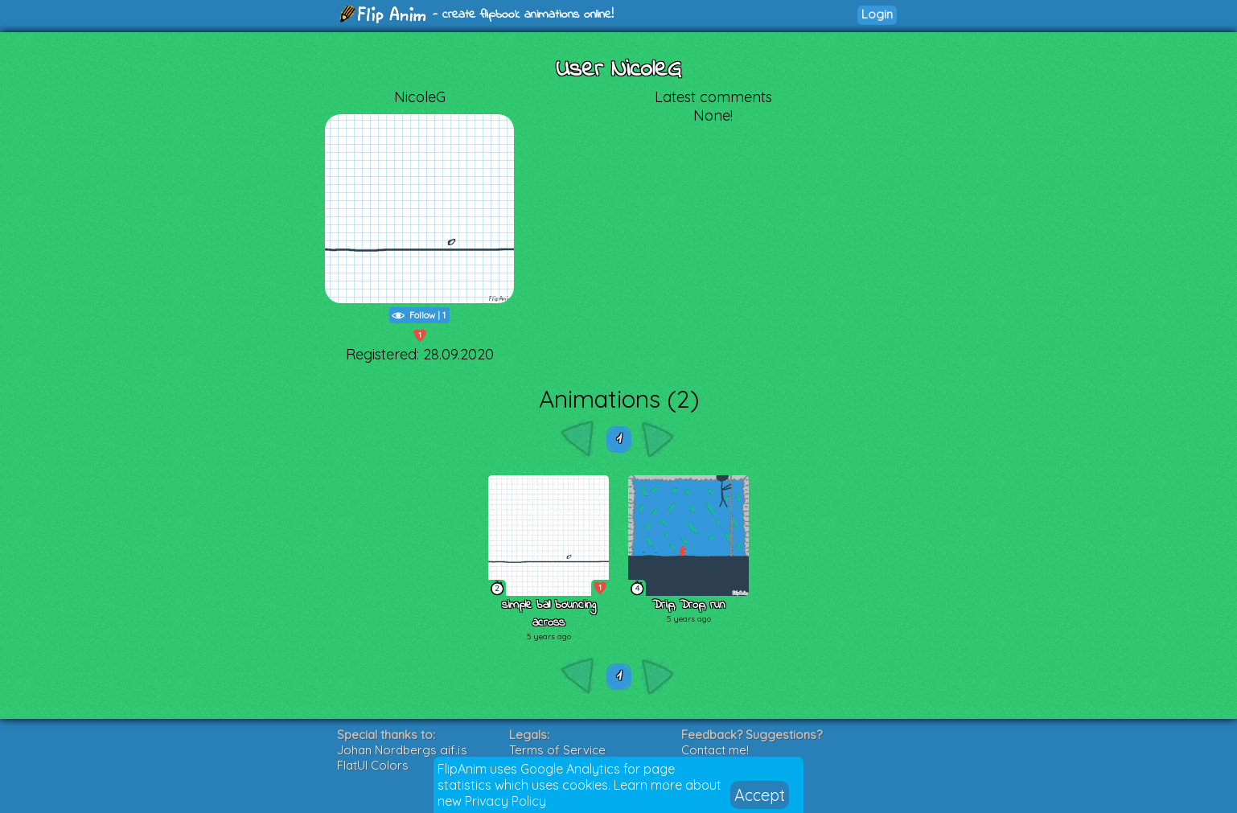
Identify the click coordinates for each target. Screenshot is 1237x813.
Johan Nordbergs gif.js (402, 750)
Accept (759, 795)
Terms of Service (557, 750)
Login (877, 14)
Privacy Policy (505, 801)
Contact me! (715, 750)
